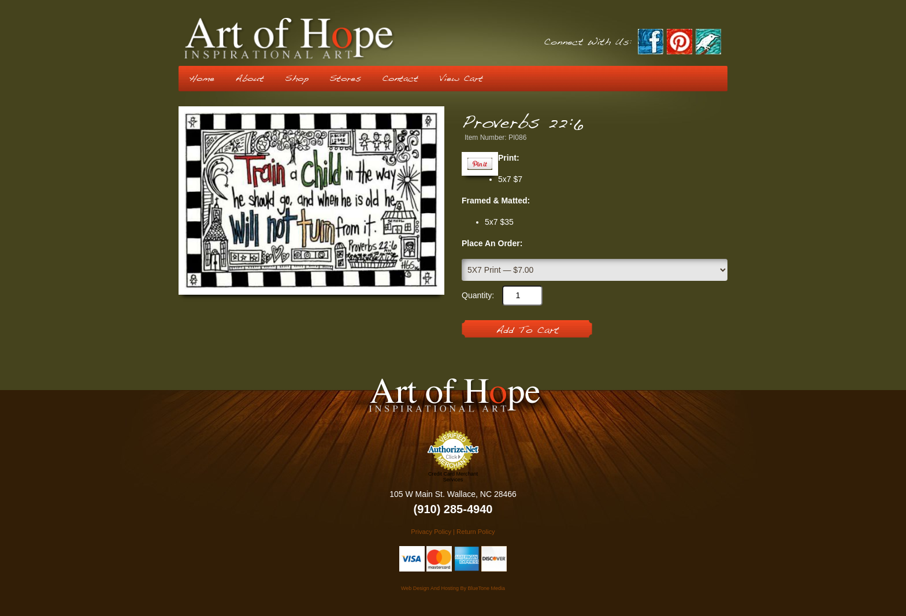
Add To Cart (527, 330)
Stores (345, 78)
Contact (400, 78)
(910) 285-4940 (453, 509)
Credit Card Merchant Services (453, 477)
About (249, 78)
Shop (297, 78)
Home (201, 78)
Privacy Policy (431, 531)
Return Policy (475, 531)
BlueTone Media (486, 588)
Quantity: (478, 295)
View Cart (461, 78)
